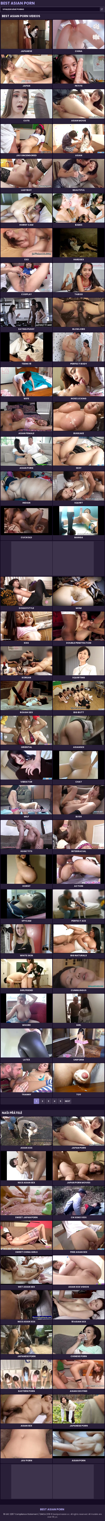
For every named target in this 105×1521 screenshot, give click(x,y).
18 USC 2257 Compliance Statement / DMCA (24, 1514)
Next (67, 1101)
